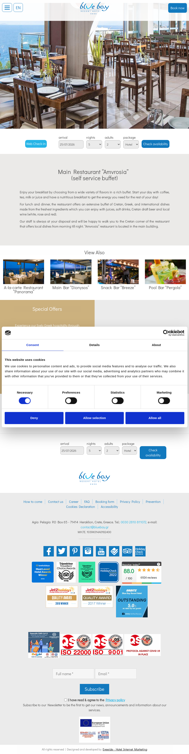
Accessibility (109, 506)
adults (109, 137)
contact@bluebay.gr (95, 527)
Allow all (154, 418)
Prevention (153, 501)
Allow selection (94, 418)
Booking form (104, 501)
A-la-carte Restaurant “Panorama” (23, 289)
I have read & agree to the (96, 700)
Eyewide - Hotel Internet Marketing (125, 749)
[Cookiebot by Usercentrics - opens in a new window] (166, 333)
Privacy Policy (130, 501)
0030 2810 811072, (134, 522)
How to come (32, 501)
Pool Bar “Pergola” (165, 287)
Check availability (155, 144)
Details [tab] (94, 345)
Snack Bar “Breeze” (118, 287)
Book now (177, 8)
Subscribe (94, 689)
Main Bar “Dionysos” (70, 287)
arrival (63, 137)
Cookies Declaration (80, 506)
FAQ (87, 501)
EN (18, 7)
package (129, 137)
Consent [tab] (32, 345)
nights (90, 137)
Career (73, 501)
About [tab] (156, 345)
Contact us (55, 501)
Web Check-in (36, 143)
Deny (34, 418)
